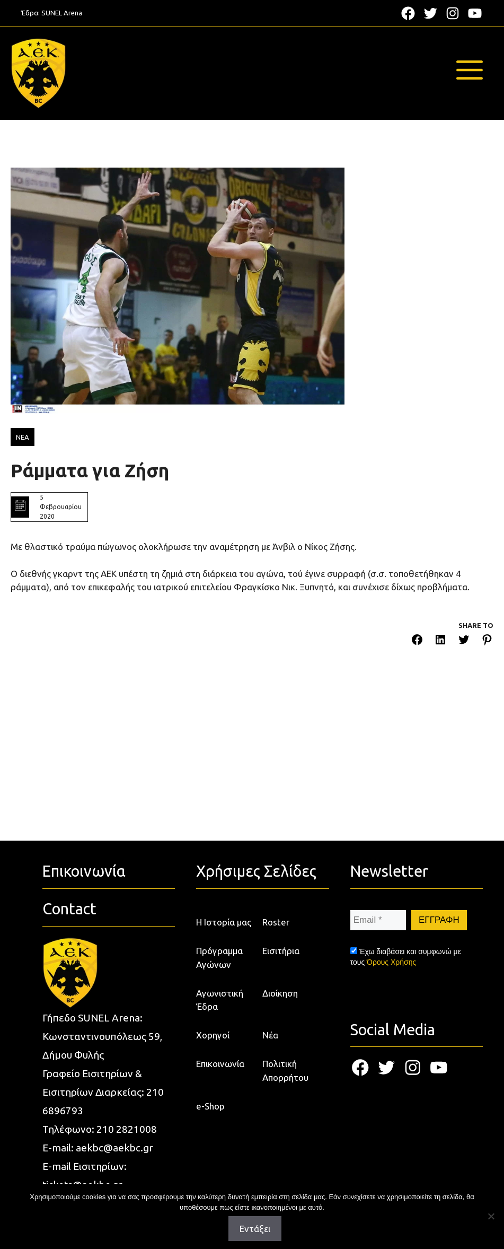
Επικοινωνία (220, 1064)
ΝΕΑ (22, 437)
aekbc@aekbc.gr (114, 1148)
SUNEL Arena (61, 12)
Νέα (270, 1035)
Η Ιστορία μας (223, 922)
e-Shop (210, 1106)
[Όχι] (490, 1216)
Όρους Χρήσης (391, 962)
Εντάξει (255, 1229)
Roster (275, 922)
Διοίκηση (280, 993)
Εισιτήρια (280, 951)
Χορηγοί (212, 1035)
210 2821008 (126, 1129)
